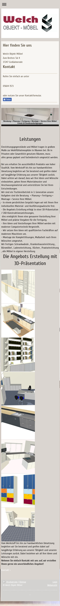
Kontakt (5, 570)
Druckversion (10, 582)
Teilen (7, 99)
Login (55, 582)
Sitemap (22, 582)
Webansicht (52, 585)
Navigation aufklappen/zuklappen (30, 4)
